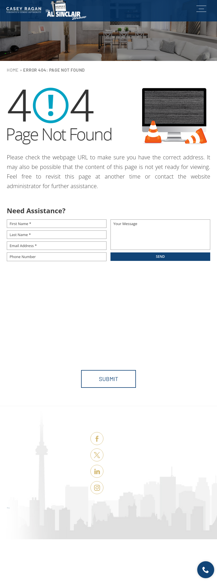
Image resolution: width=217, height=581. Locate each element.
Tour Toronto (36, 479)
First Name (19, 320)
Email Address (179, 320)
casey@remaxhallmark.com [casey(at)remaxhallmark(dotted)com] (160, 470)
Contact (46, 500)
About (50, 490)
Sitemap (153, 571)
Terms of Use (137, 571)
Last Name (71, 320)
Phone (118, 320)
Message (17, 344)
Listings (45, 448)
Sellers (46, 469)
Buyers (48, 458)
